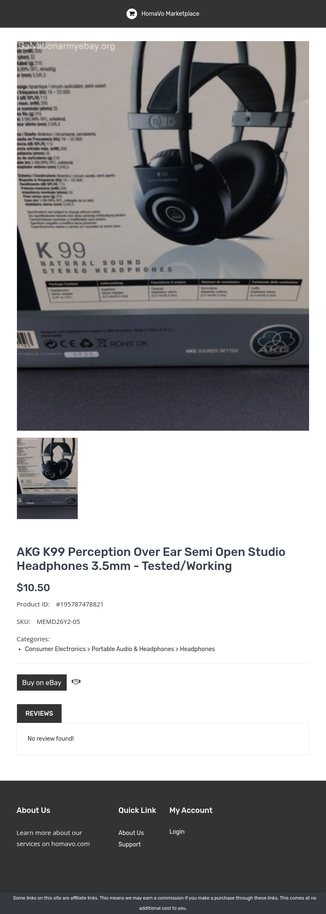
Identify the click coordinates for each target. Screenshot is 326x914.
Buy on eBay (42, 683)
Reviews (39, 713)
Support (129, 844)
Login (177, 831)
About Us (131, 833)
